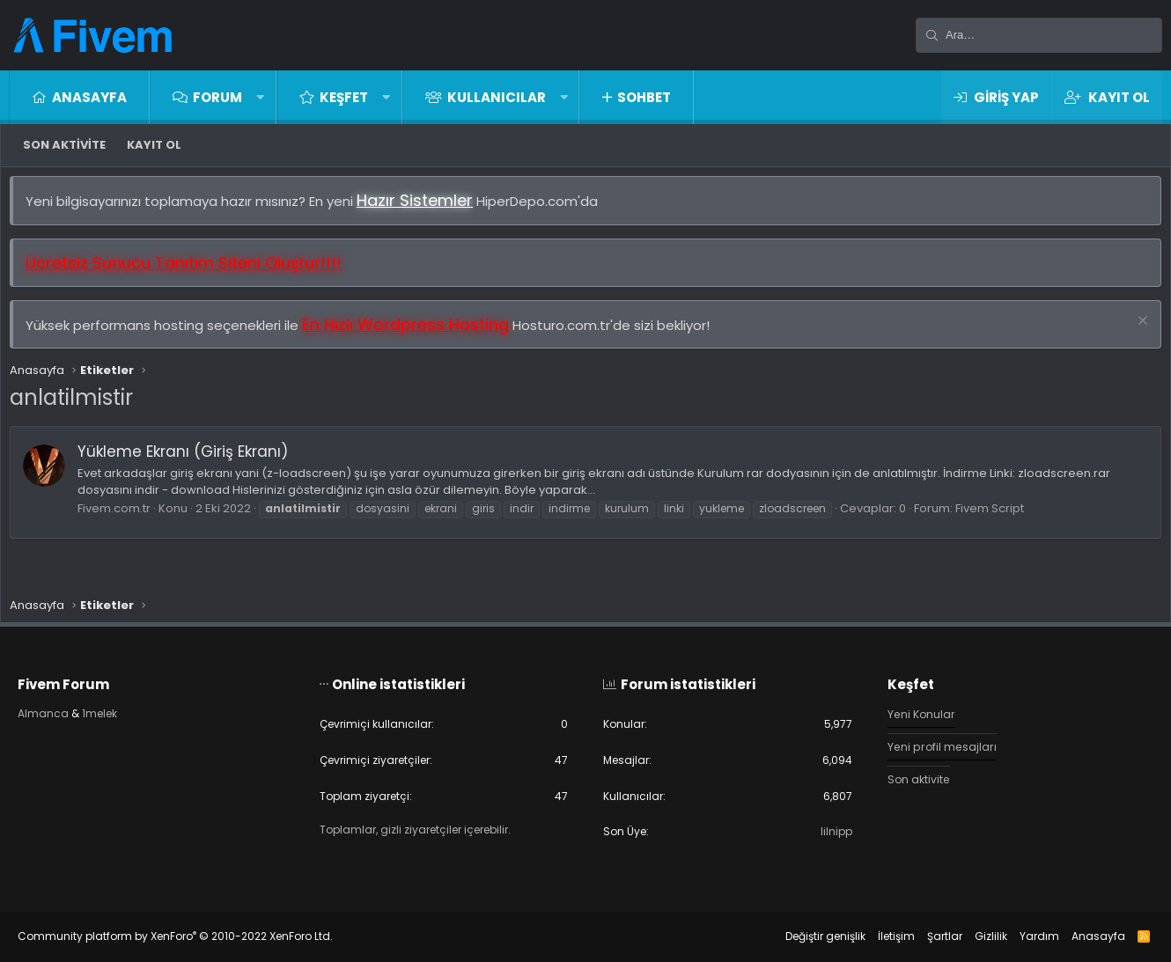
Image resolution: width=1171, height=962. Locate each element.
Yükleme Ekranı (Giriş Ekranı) (191, 460)
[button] (260, 97)
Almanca (61, 709)
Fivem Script (998, 517)
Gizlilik (973, 936)
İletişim (878, 936)
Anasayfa (89, 97)
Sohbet (644, 97)
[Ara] (1039, 35)
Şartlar (927, 936)
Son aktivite (64, 144)
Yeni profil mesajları (935, 743)
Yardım (1022, 936)
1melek (121, 709)
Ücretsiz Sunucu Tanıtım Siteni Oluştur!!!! (192, 272)
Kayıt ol (154, 144)
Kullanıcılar (496, 97)
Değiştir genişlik (808, 936)
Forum (217, 97)
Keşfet (344, 97)
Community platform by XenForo (192, 936)
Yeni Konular (914, 709)
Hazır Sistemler (423, 209)
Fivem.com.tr (122, 517)
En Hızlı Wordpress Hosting (414, 333)
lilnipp (826, 831)
